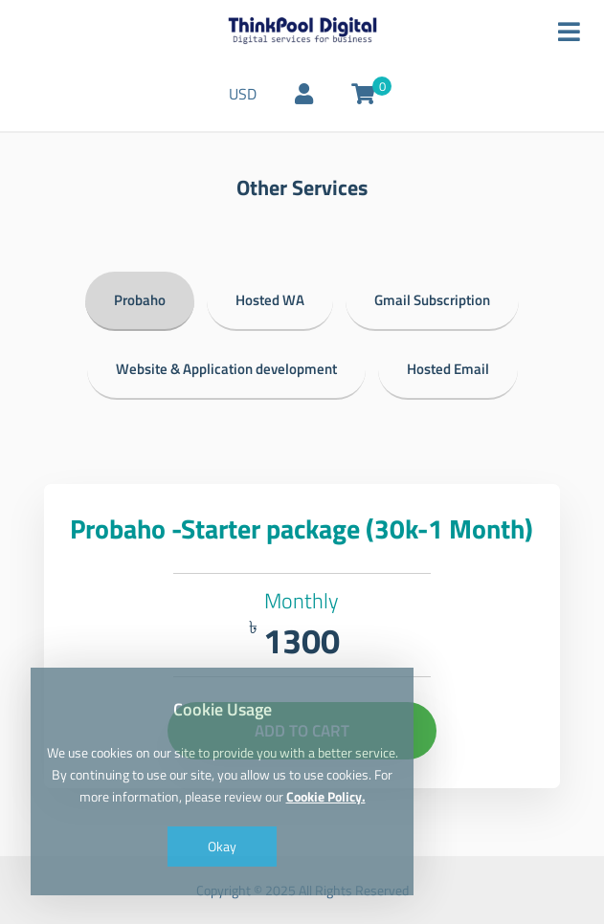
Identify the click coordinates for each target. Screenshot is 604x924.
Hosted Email (448, 369)
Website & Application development (226, 369)
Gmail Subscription (432, 300)
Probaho (140, 300)
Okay (222, 846)
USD (243, 93)
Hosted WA (269, 300)
